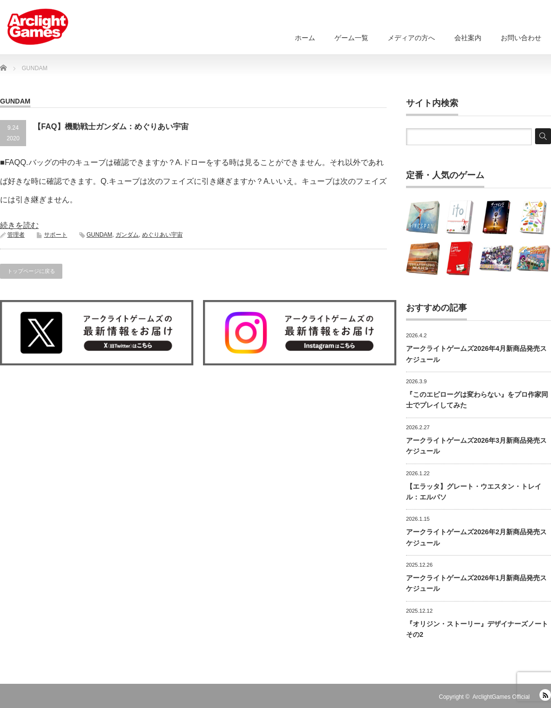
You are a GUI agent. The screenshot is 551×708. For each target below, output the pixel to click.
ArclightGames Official (501, 696)
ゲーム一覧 (351, 38)
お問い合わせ (521, 38)
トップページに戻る (31, 271)
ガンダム (127, 234)
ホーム (305, 38)
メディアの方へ (411, 38)
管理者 (16, 234)
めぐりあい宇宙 (162, 234)
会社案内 (467, 38)
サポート (55, 234)
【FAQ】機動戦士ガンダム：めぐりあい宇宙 (110, 126)
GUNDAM (99, 234)
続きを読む (19, 225)
